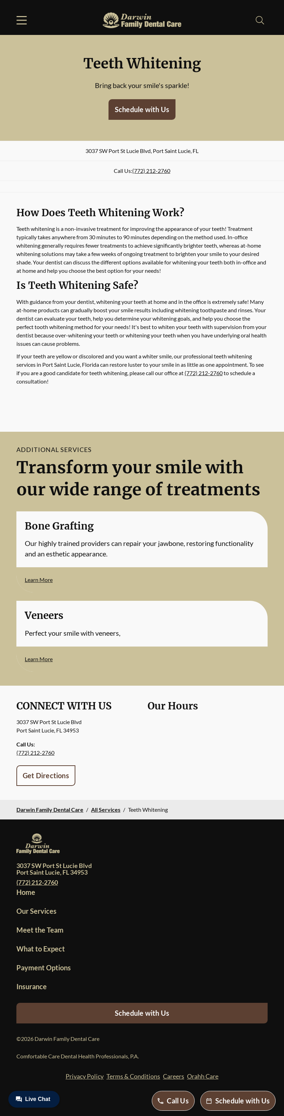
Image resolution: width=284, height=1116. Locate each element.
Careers (173, 1076)
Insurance (31, 986)
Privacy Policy (85, 1076)
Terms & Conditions (133, 1076)
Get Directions (46, 775)
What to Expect (40, 948)
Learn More (39, 579)
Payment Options (43, 967)
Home (25, 892)
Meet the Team (39, 930)
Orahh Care (202, 1076)
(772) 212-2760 (151, 170)
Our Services (36, 911)
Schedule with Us (142, 109)
